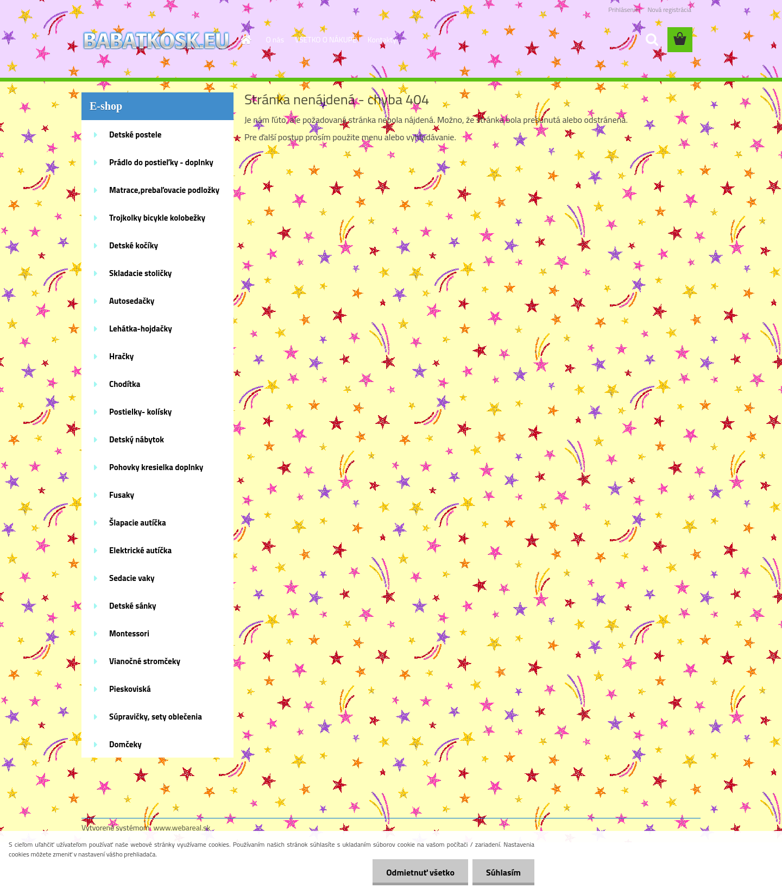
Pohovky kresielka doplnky (156, 467)
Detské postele (135, 134)
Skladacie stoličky (140, 273)
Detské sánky (132, 605)
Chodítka (124, 384)
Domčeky (125, 744)
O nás (275, 39)
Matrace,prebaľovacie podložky (164, 190)
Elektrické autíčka (140, 550)
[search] (651, 39)
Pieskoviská (130, 689)
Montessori (129, 633)
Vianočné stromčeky (144, 661)
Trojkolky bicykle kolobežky (157, 217)
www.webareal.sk (182, 827)
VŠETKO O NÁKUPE (326, 39)
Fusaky (121, 495)
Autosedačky (131, 301)
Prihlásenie (623, 9)
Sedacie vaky (132, 578)
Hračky (121, 356)
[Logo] (156, 40)
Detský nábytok (136, 439)
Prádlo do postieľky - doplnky (161, 162)
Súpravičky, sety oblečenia (155, 716)
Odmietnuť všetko (420, 872)
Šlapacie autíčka (137, 522)
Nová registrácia (669, 9)
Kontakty (382, 39)
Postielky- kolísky (140, 411)
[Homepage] (245, 39)
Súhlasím (503, 872)
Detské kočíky (133, 245)
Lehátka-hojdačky (140, 328)
